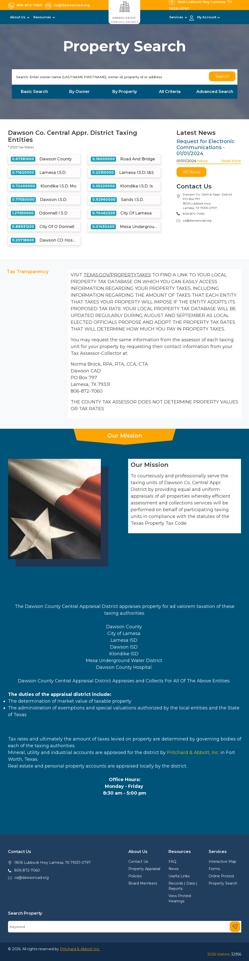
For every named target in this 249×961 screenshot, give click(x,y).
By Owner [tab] (79, 91)
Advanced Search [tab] (214, 91)
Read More (231, 161)
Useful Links (179, 876)
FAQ (172, 861)
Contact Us (138, 861)
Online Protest (221, 876)
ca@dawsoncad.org (197, 220)
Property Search (223, 883)
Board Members (142, 883)
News (202, 161)
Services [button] (176, 17)
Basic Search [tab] (34, 91)
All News (191, 172)
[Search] (124, 77)
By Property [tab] (124, 91)
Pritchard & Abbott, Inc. (193, 752)
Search (222, 76)
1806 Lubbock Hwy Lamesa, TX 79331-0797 (52, 862)
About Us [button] (18, 17)
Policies (135, 876)
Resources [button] (42, 17)
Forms (214, 869)
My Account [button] (206, 17)
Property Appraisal (144, 869)
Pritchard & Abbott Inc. (80, 949)
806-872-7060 (27, 870)
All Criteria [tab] (170, 91)
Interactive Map (222, 861)
